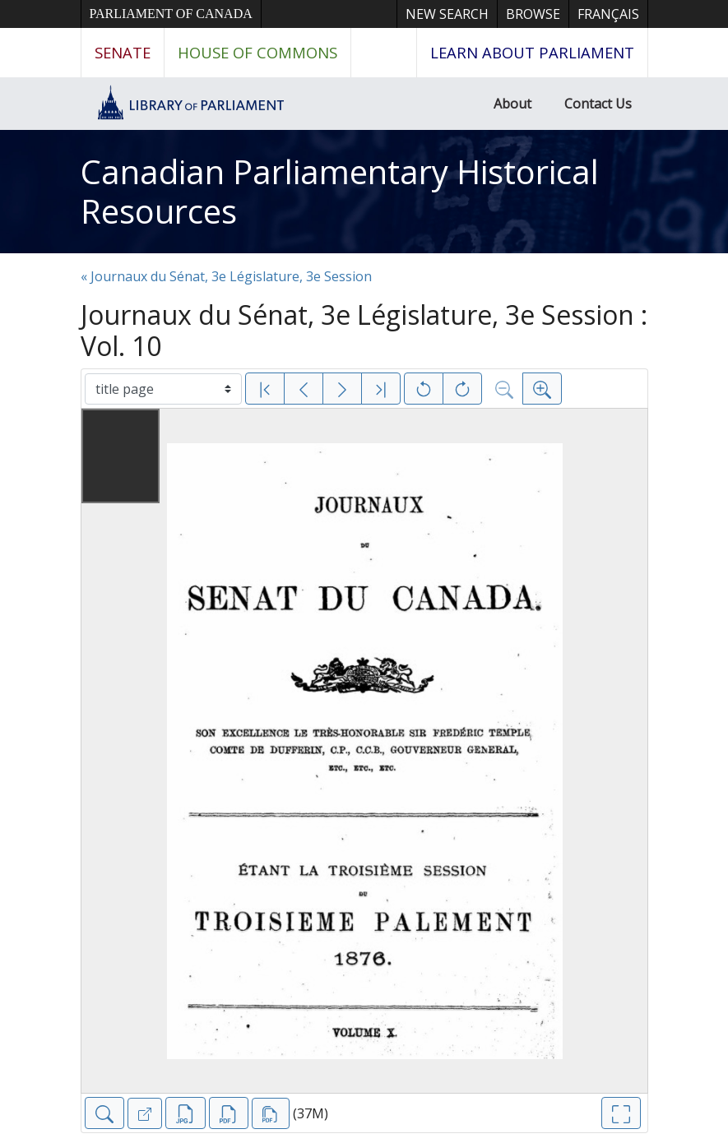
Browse (533, 14)
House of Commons (257, 52)
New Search (447, 14)
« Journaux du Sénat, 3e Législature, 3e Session (226, 276)
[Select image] (163, 389)
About (512, 104)
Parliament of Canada (171, 14)
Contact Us (598, 104)
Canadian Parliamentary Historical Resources (340, 191)
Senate (123, 52)
